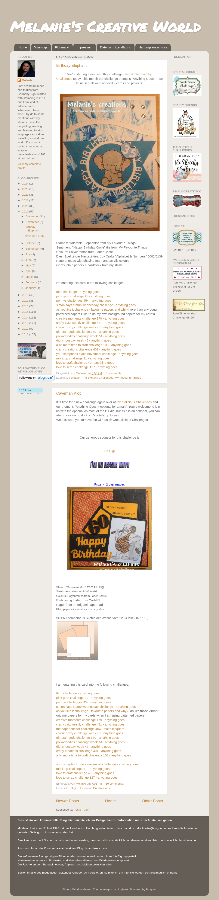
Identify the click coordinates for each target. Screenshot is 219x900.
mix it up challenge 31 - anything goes (83, 358)
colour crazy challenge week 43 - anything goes (89, 327)
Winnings (41, 47)
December (32, 216)
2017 (25, 300)
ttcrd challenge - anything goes (77, 292)
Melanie (27, 80)
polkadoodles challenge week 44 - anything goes (90, 336)
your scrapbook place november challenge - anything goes (97, 354)
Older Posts (152, 801)
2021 (25, 200)
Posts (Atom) (82, 809)
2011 (25, 334)
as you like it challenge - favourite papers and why (91, 309)
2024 (25, 183)
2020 (25, 206)
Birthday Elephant (71, 65)
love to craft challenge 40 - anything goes (85, 362)
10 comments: (115, 783)
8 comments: (114, 373)
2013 (25, 323)
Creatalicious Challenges (134, 402)
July (28, 254)
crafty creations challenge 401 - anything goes (88, 349)
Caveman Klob (68, 393)
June (29, 260)
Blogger (151, 889)
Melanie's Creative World (105, 26)
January (31, 287)
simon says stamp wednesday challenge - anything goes (96, 305)
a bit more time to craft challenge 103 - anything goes (93, 345)
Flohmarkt (62, 47)
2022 (25, 194)
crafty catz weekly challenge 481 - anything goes (90, 322)
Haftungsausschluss (153, 47)
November (32, 222)
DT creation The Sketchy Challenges (89, 377)
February (31, 282)
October (31, 243)
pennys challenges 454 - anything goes (83, 300)
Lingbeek (122, 889)
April (28, 271)
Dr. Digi (109, 451)
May (28, 265)
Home (22, 47)
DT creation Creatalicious (93, 788)
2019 (25, 211)
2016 (25, 306)
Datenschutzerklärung (115, 47)
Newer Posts (67, 801)
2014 (25, 317)
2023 (25, 189)
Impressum (84, 47)
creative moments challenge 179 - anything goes (90, 318)
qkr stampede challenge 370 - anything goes (87, 331)
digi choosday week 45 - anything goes (83, 340)
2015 (25, 311)
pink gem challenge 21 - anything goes (83, 296)
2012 (25, 328)
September (32, 248)
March (29, 276)
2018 (25, 295)
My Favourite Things (128, 377)
